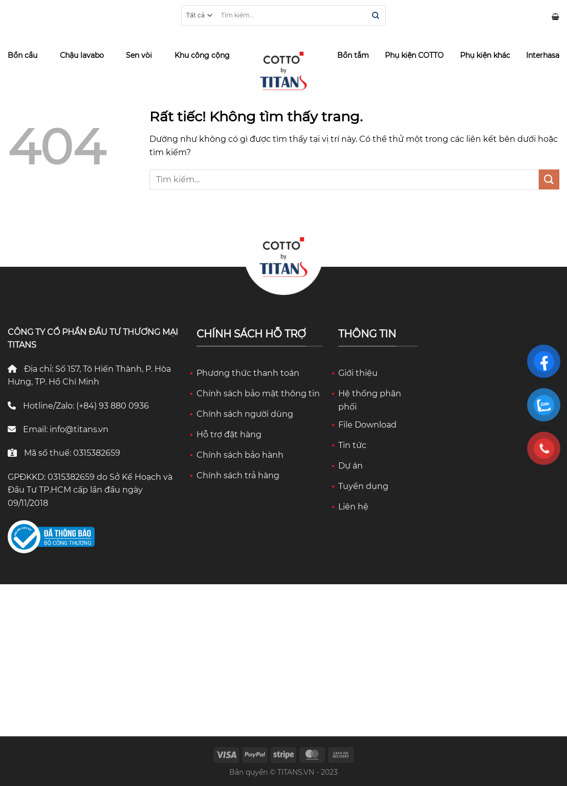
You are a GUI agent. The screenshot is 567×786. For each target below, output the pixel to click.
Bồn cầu (22, 55)
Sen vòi (139, 55)
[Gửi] (375, 16)
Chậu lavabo (82, 55)
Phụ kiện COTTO (414, 55)
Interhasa (542, 55)
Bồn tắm (353, 55)
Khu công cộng (202, 55)
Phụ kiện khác (485, 55)
